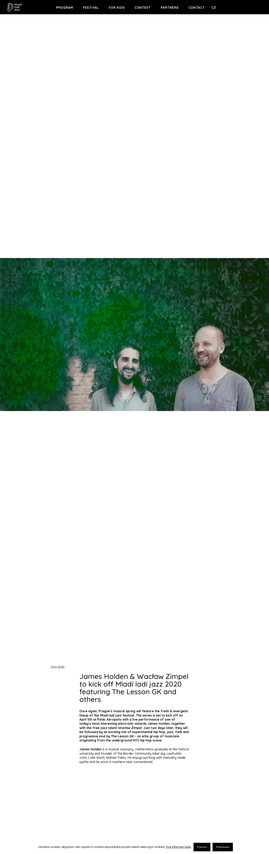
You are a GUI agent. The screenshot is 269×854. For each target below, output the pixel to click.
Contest (143, 8)
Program (64, 8)
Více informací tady (178, 847)
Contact (197, 8)
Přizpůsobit (222, 847)
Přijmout (202, 847)
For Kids (117, 8)
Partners (170, 8)
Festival (91, 8)
